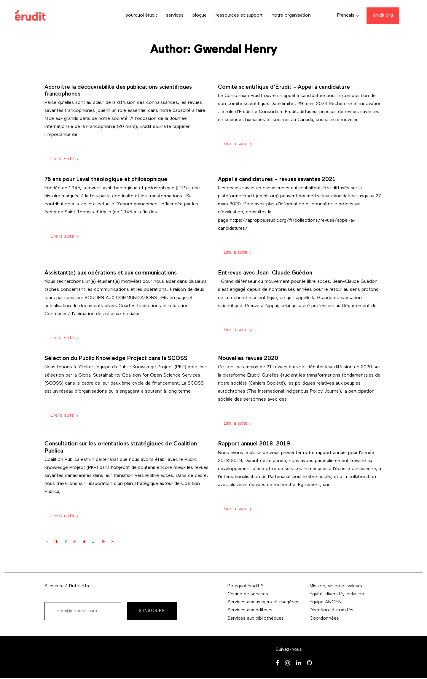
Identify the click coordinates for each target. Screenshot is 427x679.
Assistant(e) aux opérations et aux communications (110, 273)
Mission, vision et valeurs (336, 586)
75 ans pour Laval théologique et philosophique (105, 180)
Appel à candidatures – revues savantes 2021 (277, 180)
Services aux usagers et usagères (262, 602)
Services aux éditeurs (250, 610)
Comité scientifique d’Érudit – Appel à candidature (284, 87)
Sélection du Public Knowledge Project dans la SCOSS (115, 358)
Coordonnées (324, 618)
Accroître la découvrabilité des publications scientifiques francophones (118, 91)
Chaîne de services (247, 594)
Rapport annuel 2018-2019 (254, 444)
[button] (348, 16)
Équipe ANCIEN (326, 602)
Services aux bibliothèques (255, 618)
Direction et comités (331, 610)
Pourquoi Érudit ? (245, 586)
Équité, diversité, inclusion (337, 594)
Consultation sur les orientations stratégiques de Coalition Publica (120, 447)
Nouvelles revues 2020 (248, 358)
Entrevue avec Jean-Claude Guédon (265, 273)
